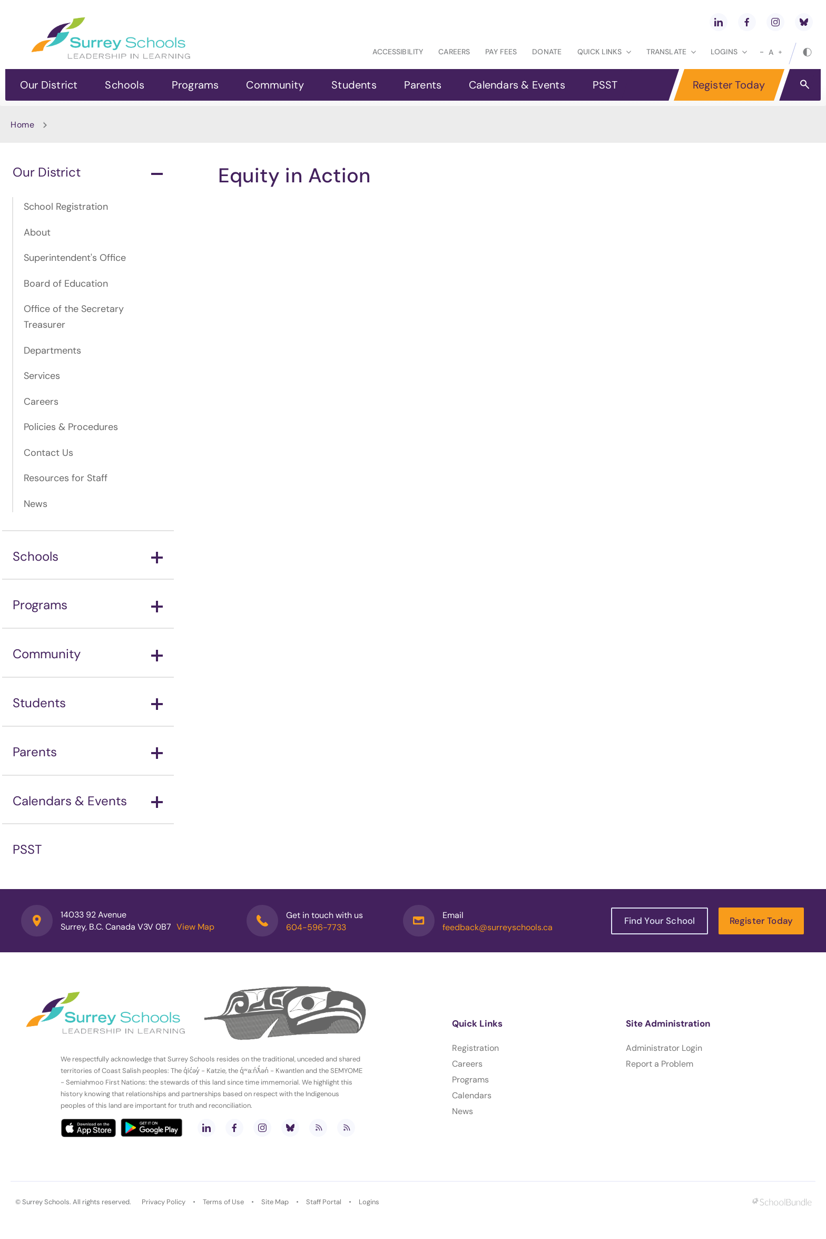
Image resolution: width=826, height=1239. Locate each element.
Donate (547, 51)
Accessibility (397, 51)
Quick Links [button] (604, 51)
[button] (804, 84)
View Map (195, 926)
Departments (52, 350)
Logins (369, 1201)
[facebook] (747, 22)
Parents (422, 85)
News (35, 503)
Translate (671, 51)
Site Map (275, 1201)
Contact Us (48, 452)
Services (42, 375)
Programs (195, 85)
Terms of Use (223, 1201)
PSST (605, 85)
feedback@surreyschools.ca (497, 927)
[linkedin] (718, 22)
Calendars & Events (517, 85)
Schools (124, 85)
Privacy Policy (163, 1201)
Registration (475, 1047)
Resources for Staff (65, 478)
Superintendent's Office (75, 257)
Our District (48, 85)
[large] (780, 52)
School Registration (66, 206)
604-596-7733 (316, 927)
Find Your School (659, 920)
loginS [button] (729, 51)
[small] (762, 52)
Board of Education (66, 283)
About (37, 232)
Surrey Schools (46, 1201)
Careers (454, 51)
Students (354, 85)
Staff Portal (323, 1201)
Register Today (729, 85)
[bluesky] (804, 22)
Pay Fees (501, 51)
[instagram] (775, 22)
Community (275, 85)
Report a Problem (659, 1063)
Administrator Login (664, 1047)
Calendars (471, 1095)
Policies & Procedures (71, 427)
